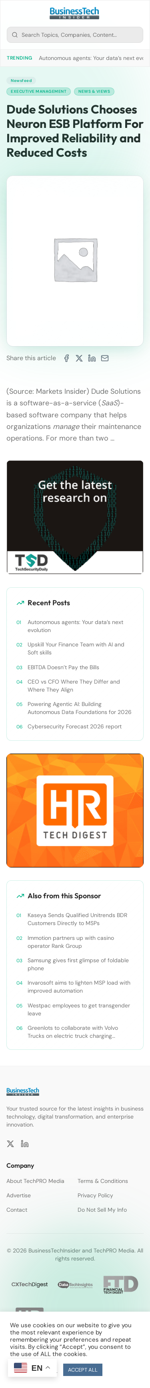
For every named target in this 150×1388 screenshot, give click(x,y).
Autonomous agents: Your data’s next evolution (75, 626)
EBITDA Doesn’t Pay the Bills (63, 667)
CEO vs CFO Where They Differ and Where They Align (74, 685)
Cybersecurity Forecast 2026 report (75, 726)
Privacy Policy (95, 1195)
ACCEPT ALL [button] (83, 1369)
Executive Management (38, 91)
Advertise (18, 1195)
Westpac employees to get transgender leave (79, 1009)
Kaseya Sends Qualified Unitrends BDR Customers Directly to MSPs (77, 919)
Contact (16, 1209)
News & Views (94, 91)
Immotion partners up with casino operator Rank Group (71, 941)
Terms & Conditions (103, 1181)
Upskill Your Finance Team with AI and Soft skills (76, 648)
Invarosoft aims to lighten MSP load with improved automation (79, 986)
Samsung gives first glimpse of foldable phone (78, 964)
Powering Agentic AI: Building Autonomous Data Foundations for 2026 (80, 708)
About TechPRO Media (35, 1181)
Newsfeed (21, 80)
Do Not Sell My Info (102, 1209)
